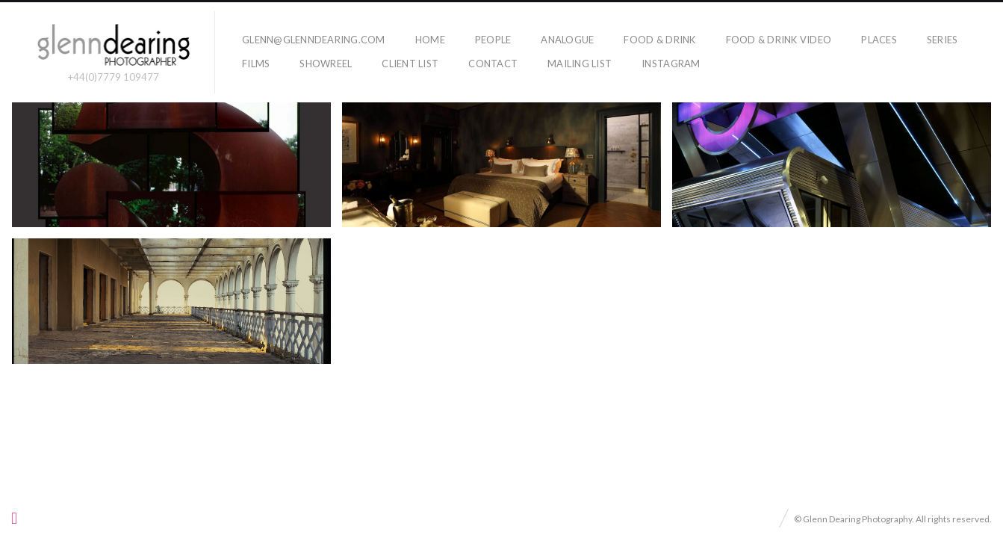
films (256, 63)
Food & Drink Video (779, 40)
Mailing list (579, 63)
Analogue (567, 40)
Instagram (671, 63)
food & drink (659, 40)
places (879, 40)
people (493, 40)
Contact (493, 63)
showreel (325, 63)
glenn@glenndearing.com (313, 40)
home (430, 40)
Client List (410, 63)
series (942, 40)
